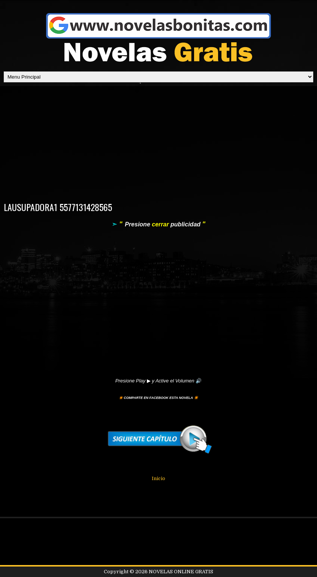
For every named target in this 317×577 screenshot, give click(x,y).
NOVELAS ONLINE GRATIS (181, 571)
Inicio (158, 478)
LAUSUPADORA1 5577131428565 (58, 207)
